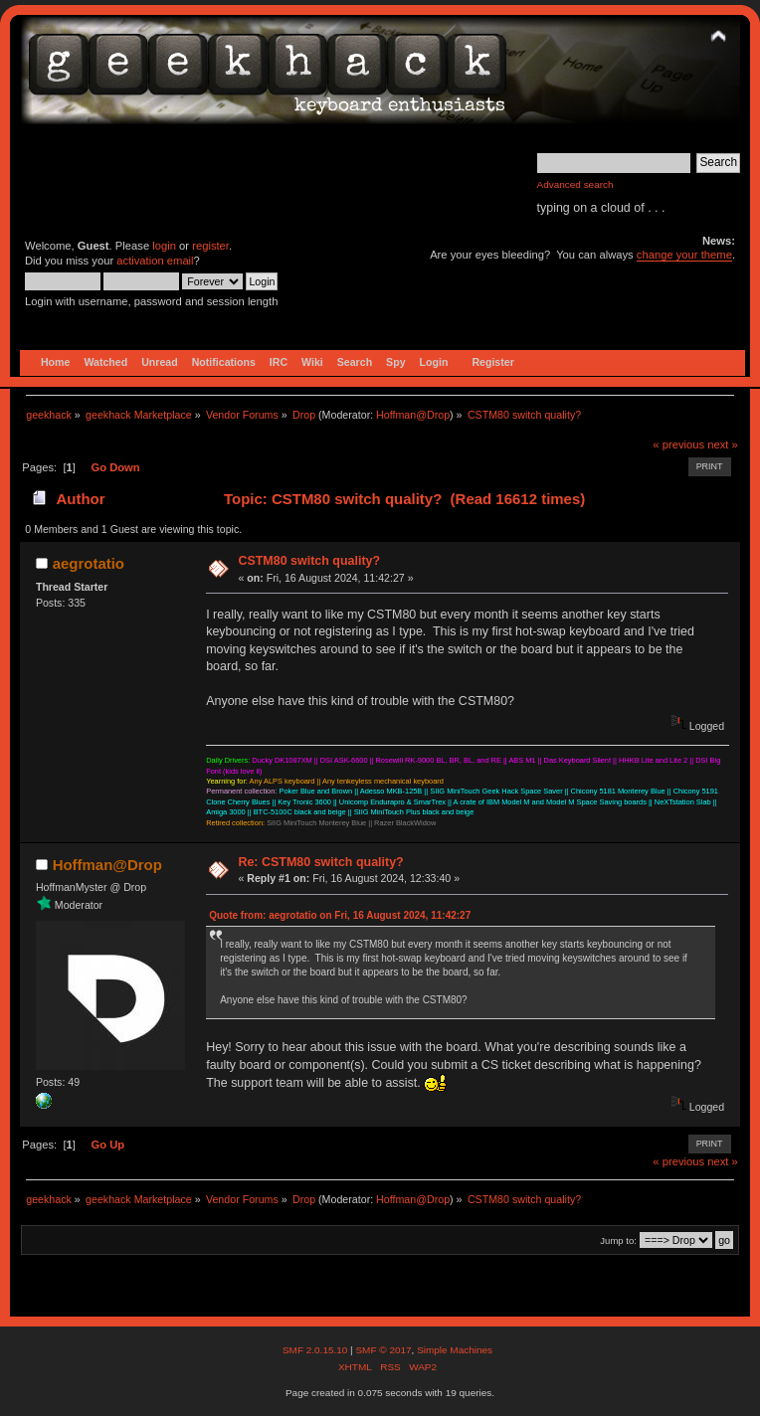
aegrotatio (88, 563)
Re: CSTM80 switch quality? (320, 862)
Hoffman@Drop (413, 415)
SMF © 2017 (383, 1349)
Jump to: (618, 1240)
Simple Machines (454, 1349)
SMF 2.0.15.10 (316, 1349)
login (164, 246)
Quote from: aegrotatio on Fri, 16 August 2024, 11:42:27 (340, 915)
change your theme (684, 255)
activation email (154, 260)
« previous (678, 444)
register (210, 246)
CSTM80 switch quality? (309, 561)
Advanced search (575, 184)
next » (722, 444)
